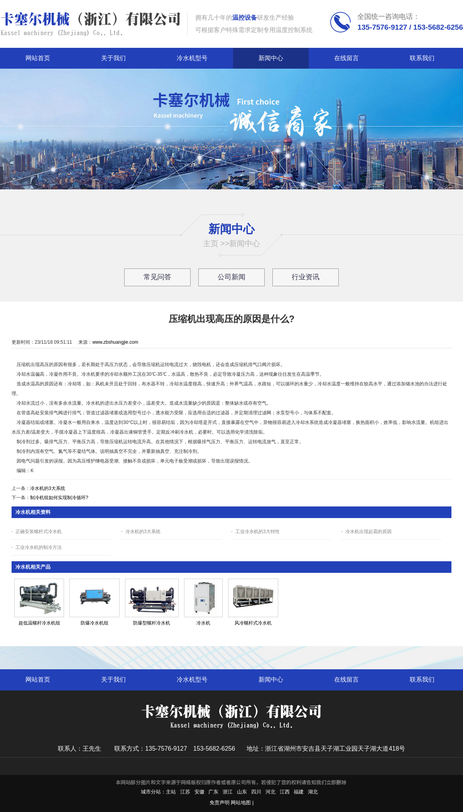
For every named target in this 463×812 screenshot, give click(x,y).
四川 (256, 792)
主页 (210, 243)
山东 (242, 792)
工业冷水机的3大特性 (257, 531)
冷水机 (203, 623)
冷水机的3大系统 (47, 488)
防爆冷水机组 (94, 623)
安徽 (199, 792)
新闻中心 (244, 243)
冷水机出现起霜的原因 (368, 531)
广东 (213, 792)
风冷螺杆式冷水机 (253, 623)
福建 (299, 792)
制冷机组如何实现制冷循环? (59, 497)
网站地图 (241, 802)
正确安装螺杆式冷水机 (38, 531)
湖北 (313, 792)
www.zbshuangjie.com (115, 342)
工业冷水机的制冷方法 (38, 547)
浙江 (228, 792)
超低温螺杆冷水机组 (39, 623)
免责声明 (220, 802)
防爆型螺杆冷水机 (151, 623)
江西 (285, 792)
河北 (270, 792)
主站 (171, 792)
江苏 (185, 792)
